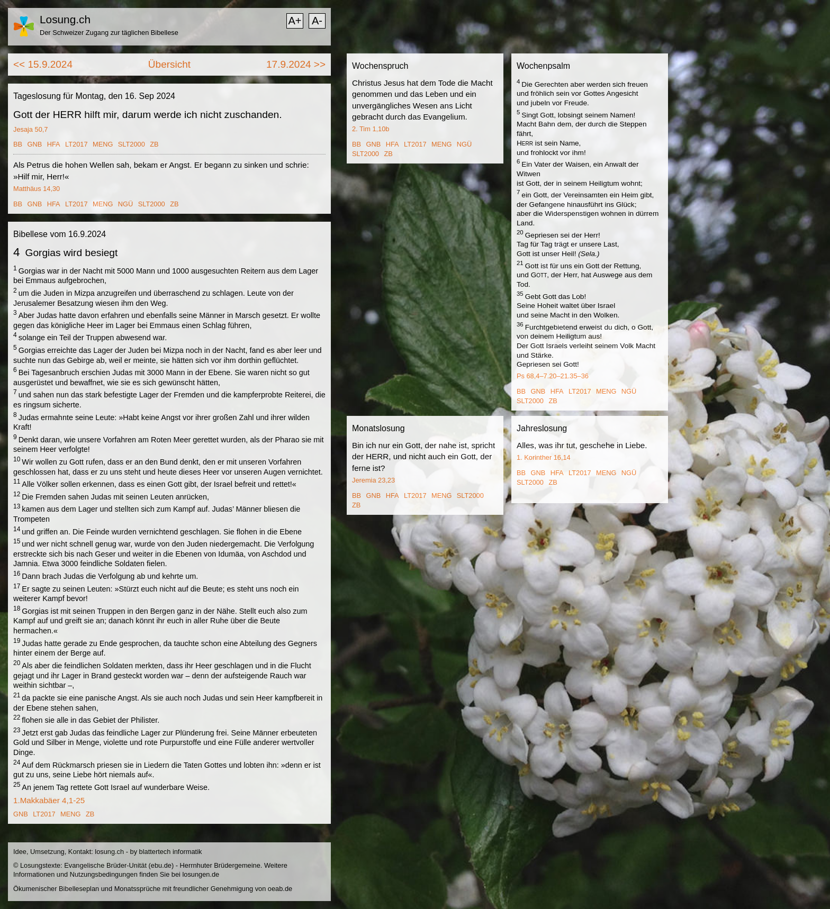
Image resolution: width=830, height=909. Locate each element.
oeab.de (280, 889)
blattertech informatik (170, 852)
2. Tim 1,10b (370, 129)
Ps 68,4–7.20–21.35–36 (553, 376)
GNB (35, 144)
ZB (154, 144)
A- (317, 20)
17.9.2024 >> (296, 64)
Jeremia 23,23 (373, 480)
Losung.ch (65, 19)
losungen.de (200, 874)
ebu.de (161, 865)
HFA (53, 144)
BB (17, 144)
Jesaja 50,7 (30, 129)
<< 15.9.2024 (43, 64)
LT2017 (76, 144)
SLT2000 (131, 144)
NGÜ (125, 204)
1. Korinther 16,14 (544, 457)
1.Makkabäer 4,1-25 (49, 800)
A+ (294, 20)
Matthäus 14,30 (36, 189)
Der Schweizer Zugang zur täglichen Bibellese (109, 33)
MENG (103, 144)
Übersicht (169, 64)
